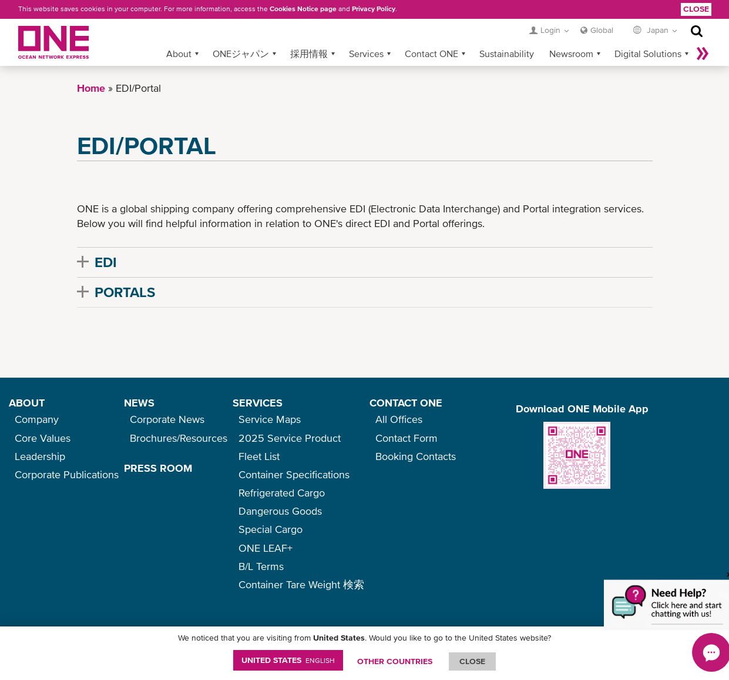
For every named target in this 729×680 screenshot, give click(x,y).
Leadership (40, 456)
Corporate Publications (67, 474)
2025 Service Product (289, 438)
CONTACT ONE (405, 402)
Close (696, 9)
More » (702, 53)
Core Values (42, 438)
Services (366, 53)
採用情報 (309, 53)
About (179, 53)
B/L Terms (261, 566)
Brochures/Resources (178, 438)
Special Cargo (270, 529)
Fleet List (259, 456)
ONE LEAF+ (265, 548)
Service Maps (269, 419)
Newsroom (571, 53)
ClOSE (472, 661)
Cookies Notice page (303, 9)
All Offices (398, 419)
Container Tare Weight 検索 (301, 584)
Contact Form (406, 438)
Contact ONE (431, 53)
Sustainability (506, 53)
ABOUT (27, 402)
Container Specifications (294, 474)
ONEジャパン (241, 53)
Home (91, 88)
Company (37, 419)
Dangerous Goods (280, 511)
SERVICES (258, 402)
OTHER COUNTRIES (394, 661)
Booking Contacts (415, 456)
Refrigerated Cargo (281, 492)
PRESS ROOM (158, 468)
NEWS (139, 402)
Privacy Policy (373, 9)
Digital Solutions (647, 53)
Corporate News (167, 419)
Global (601, 30)
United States (288, 660)
